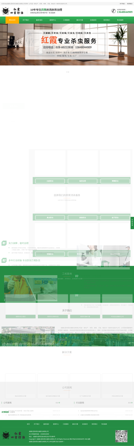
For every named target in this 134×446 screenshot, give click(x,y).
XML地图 (87, 439)
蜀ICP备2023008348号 (77, 439)
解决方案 (80, 20)
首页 (28, 424)
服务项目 (39, 20)
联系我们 (129, 3)
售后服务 (120, 20)
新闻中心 (53, 20)
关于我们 (122, 3)
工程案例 (66, 20)
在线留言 (93, 20)
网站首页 (12, 20)
